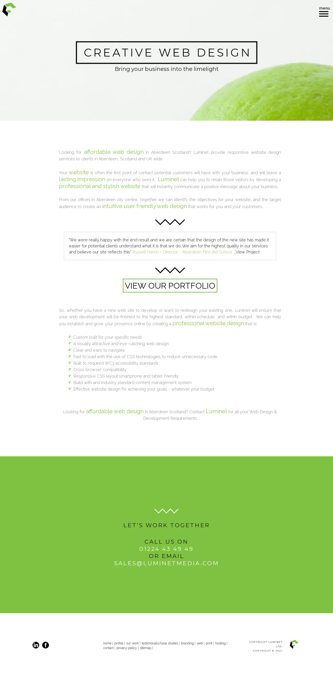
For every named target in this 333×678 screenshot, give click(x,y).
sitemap (145, 648)
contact (108, 648)
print (209, 643)
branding (187, 643)
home (107, 643)
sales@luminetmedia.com (166, 563)
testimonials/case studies (160, 643)
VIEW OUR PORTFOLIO (170, 285)
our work (132, 643)
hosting (220, 643)
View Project (248, 251)
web (200, 643)
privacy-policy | (128, 648)
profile (118, 643)
